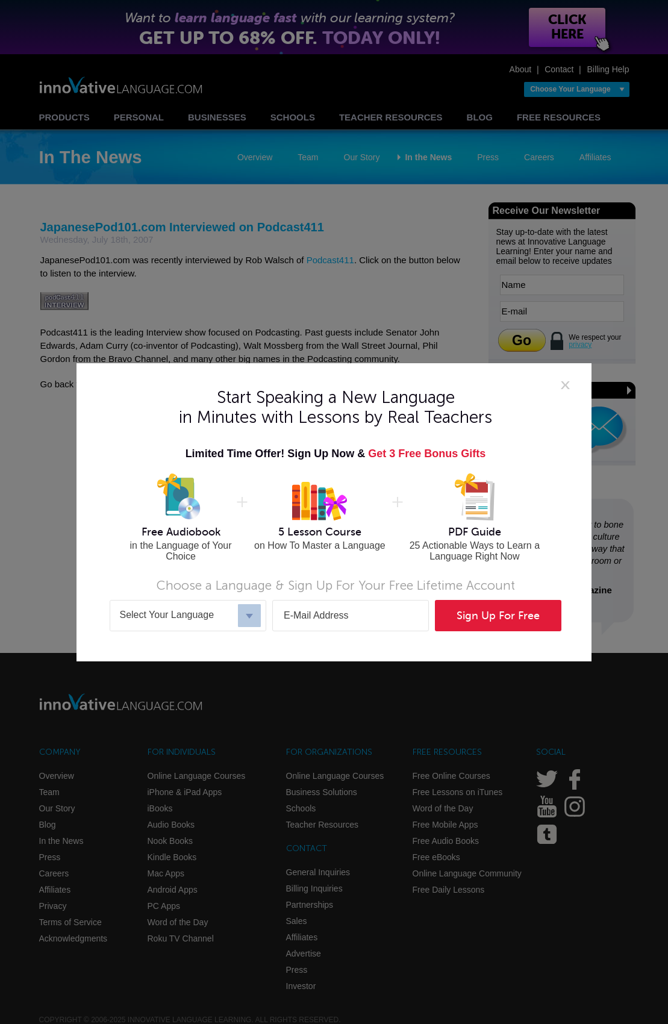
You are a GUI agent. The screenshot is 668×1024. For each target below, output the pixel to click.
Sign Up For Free (498, 616)
